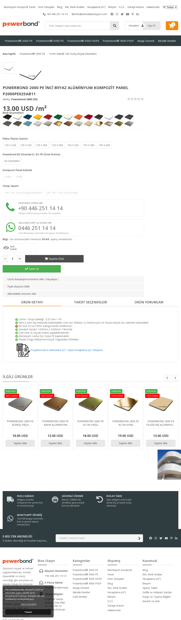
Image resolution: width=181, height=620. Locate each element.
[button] (175, 368)
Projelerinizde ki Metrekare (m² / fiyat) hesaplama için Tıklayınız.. (60, 340)
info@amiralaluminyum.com (89, 14)
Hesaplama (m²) (96, 7)
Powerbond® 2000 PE (19, 41)
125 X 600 (57, 145)
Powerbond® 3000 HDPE (83, 41)
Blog (59, 7)
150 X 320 (73, 145)
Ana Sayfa (9, 53)
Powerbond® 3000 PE (50, 41)
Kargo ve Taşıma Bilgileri (156, 567)
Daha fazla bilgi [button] (28, 604)
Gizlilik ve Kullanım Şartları (157, 563)
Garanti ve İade (151, 572)
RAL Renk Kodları (75, 7)
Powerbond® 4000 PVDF (118, 41)
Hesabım (134, 25)
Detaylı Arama (136, 7)
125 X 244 (10, 145)
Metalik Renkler (167, 41)
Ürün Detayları (46, 7)
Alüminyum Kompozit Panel (19, 7)
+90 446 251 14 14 (55, 14)
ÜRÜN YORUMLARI (149, 292)
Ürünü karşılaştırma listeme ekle (25, 269)
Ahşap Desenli (145, 41)
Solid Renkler (80, 567)
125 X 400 (41, 145)
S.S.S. (122, 7)
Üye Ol (151, 25)
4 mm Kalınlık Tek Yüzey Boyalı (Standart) (73, 53)
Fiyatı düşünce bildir (18, 276)
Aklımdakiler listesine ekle (21, 283)
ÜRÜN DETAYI (32, 292)
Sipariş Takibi (149, 558)
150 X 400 (88, 145)
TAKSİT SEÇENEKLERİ (90, 292)
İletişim (112, 7)
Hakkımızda (153, 7)
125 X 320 (25, 145)
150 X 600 (104, 145)
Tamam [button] (28, 612)
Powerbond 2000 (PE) (24, 99)
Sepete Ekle (54, 259)
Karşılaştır (51, 269)
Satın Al (115, 259)
